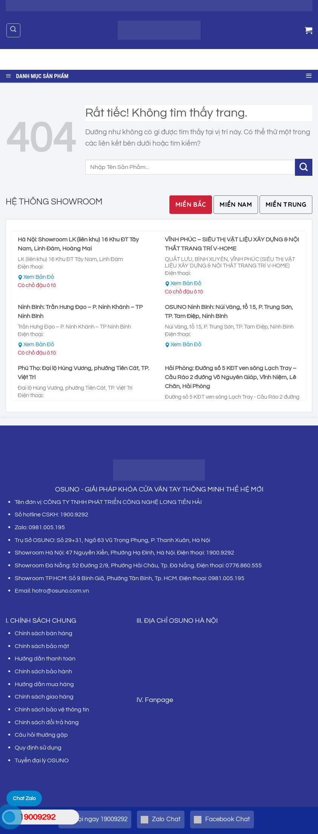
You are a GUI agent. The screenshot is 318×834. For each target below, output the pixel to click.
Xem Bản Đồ (38, 277)
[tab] (190, 204)
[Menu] (309, 74)
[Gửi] (300, 59)
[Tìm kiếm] (13, 30)
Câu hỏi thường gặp (41, 735)
